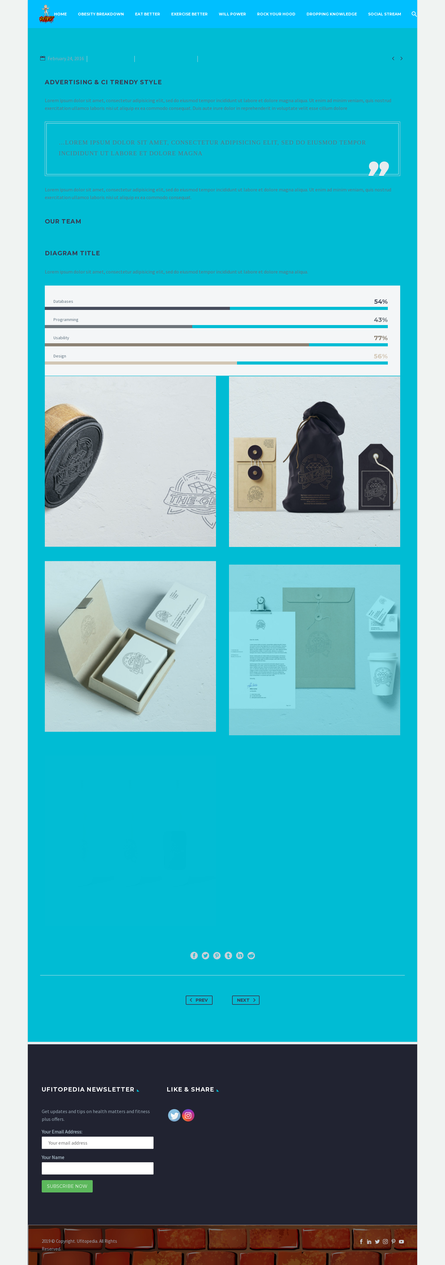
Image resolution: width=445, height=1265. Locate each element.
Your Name (53, 1157)
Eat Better (147, 14)
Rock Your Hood (276, 14)
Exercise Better (189, 14)
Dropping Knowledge (332, 14)
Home (60, 14)
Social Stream (384, 14)
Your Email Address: (62, 1132)
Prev (197, 1000)
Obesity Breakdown (101, 14)
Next (247, 1000)
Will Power (232, 14)
